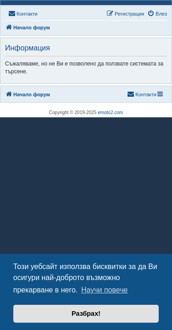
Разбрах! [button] (86, 313)
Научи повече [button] (104, 290)
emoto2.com (110, 112)
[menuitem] (23, 13)
